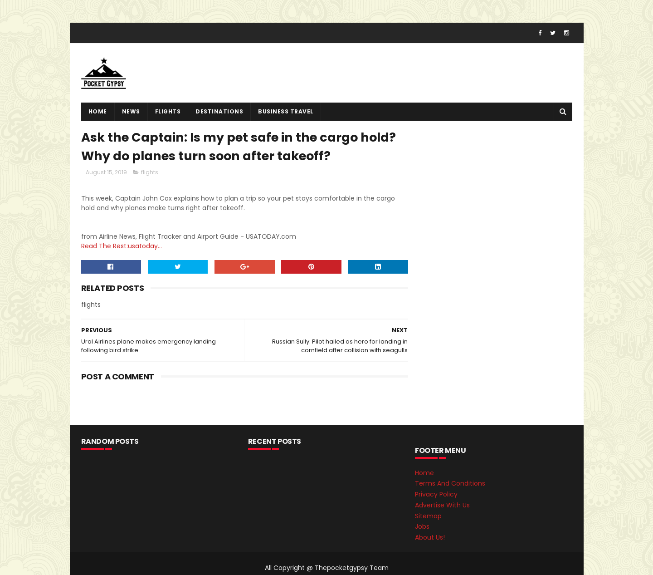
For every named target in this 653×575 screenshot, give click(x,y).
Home (97, 111)
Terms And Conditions (450, 483)
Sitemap (428, 516)
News (131, 111)
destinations (219, 111)
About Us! (430, 537)
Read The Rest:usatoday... (121, 246)
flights (168, 111)
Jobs (422, 526)
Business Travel (285, 111)
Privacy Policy (436, 494)
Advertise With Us (442, 505)
